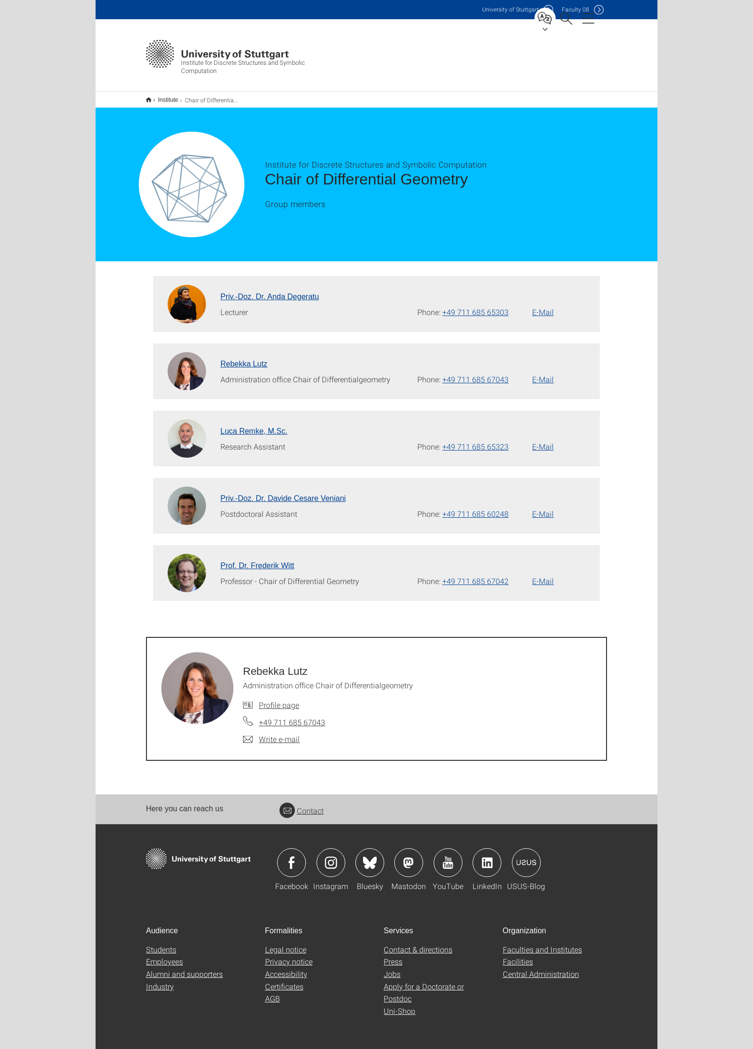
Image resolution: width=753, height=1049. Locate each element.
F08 (575, 9)
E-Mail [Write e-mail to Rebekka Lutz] (543, 373)
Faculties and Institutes (542, 943)
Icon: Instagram (330, 856)
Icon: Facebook (291, 856)
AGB (272, 992)
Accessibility (286, 968)
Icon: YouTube (448, 856)
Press (393, 955)
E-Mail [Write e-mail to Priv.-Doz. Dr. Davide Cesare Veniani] (543, 507)
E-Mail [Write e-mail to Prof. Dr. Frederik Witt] (543, 575)
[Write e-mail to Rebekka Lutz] (271, 733)
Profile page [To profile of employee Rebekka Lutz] (279, 699)
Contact (301, 804)
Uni (510, 9)
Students (161, 943)
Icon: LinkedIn (487, 856)
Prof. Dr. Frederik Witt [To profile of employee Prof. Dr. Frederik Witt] (257, 559)
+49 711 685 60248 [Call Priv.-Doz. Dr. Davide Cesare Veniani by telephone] (475, 507)
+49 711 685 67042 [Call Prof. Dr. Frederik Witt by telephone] (475, 575)
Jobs (392, 968)
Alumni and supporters (184, 968)
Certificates (284, 980)
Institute (163, 96)
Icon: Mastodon (408, 856)
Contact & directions (418, 943)
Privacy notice (289, 955)
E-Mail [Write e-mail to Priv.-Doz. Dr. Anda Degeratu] (543, 306)
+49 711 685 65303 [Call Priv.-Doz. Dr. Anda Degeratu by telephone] (475, 306)
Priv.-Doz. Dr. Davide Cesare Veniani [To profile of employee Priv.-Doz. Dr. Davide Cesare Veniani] (283, 492)
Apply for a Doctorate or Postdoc (424, 986)
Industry (160, 980)
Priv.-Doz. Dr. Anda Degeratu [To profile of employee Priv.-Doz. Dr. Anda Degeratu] (269, 290)
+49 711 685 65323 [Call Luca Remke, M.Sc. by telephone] (475, 440)
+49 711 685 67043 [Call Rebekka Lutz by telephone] (475, 373)
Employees (164, 955)
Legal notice (285, 943)
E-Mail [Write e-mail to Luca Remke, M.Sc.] (543, 440)
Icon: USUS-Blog (526, 856)
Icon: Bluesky (369, 856)
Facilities (518, 955)
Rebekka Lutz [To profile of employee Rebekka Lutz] (243, 358)
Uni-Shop (399, 1005)
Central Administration (541, 968)
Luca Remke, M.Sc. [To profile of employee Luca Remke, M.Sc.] (254, 425)
